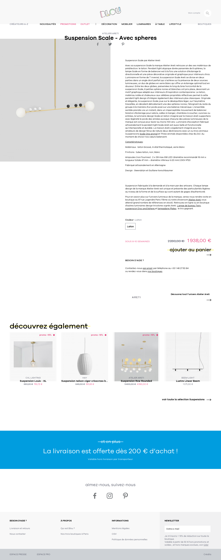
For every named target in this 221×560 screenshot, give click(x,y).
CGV (206, 544)
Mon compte (194, 13)
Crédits (207, 554)
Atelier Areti (110, 33)
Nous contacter (18, 534)
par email (147, 268)
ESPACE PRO (43, 554)
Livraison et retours (20, 528)
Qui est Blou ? (68, 528)
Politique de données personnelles (129, 539)
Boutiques (204, 24)
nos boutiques (155, 271)
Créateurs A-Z (19, 24)
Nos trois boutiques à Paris (75, 534)
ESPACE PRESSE (18, 554)
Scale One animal (149, 133)
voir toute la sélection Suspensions (185, 399)
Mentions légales (121, 528)
